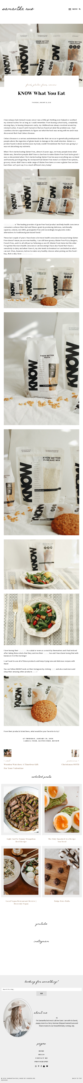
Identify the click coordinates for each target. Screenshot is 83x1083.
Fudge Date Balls (62, 901)
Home (41, 1051)
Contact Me (41, 1058)
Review (53, 85)
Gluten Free (40, 85)
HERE (53, 669)
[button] (72, 9)
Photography (41, 1062)
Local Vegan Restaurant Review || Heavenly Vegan (21, 902)
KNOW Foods (9, 224)
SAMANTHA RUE (18, 9)
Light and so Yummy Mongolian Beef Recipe (21, 840)
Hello (42, 1054)
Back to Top (77, 1078)
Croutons (22, 650)
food (28, 85)
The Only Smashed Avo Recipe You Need (62, 840)
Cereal (46, 653)
